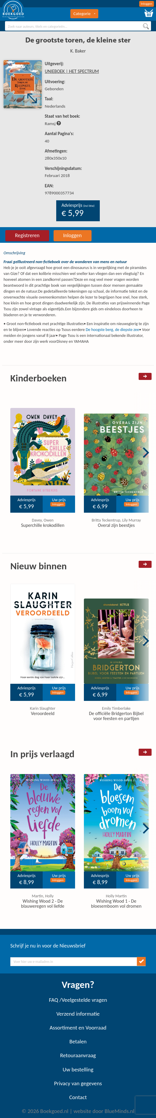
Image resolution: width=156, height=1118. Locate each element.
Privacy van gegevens (78, 1083)
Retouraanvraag (78, 1055)
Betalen (78, 1041)
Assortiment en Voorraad (78, 1027)
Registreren (27, 235)
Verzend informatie (77, 1013)
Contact (78, 1097)
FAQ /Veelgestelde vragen (78, 999)
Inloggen (146, 4)
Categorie (84, 13)
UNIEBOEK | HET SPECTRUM (72, 71)
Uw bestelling (78, 1069)
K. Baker (78, 51)
